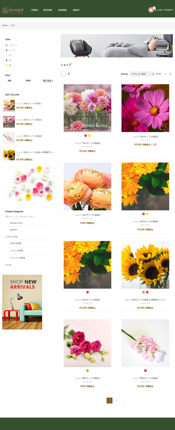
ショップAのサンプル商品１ (29, 103)
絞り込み (47, 80)
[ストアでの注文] (142, 74)
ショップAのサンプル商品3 (145, 136)
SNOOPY (13, 230)
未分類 (8, 265)
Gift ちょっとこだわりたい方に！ (20, 216)
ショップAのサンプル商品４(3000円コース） (145, 300)
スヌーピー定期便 (17, 258)
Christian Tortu (16, 223)
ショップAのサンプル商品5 (87, 215)
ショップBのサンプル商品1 (87, 378)
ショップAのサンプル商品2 (29, 120)
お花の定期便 (11, 237)
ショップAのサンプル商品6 (145, 221)
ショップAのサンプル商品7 (87, 300)
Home (4, 25)
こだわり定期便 (16, 250)
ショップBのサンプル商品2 (29, 136)
